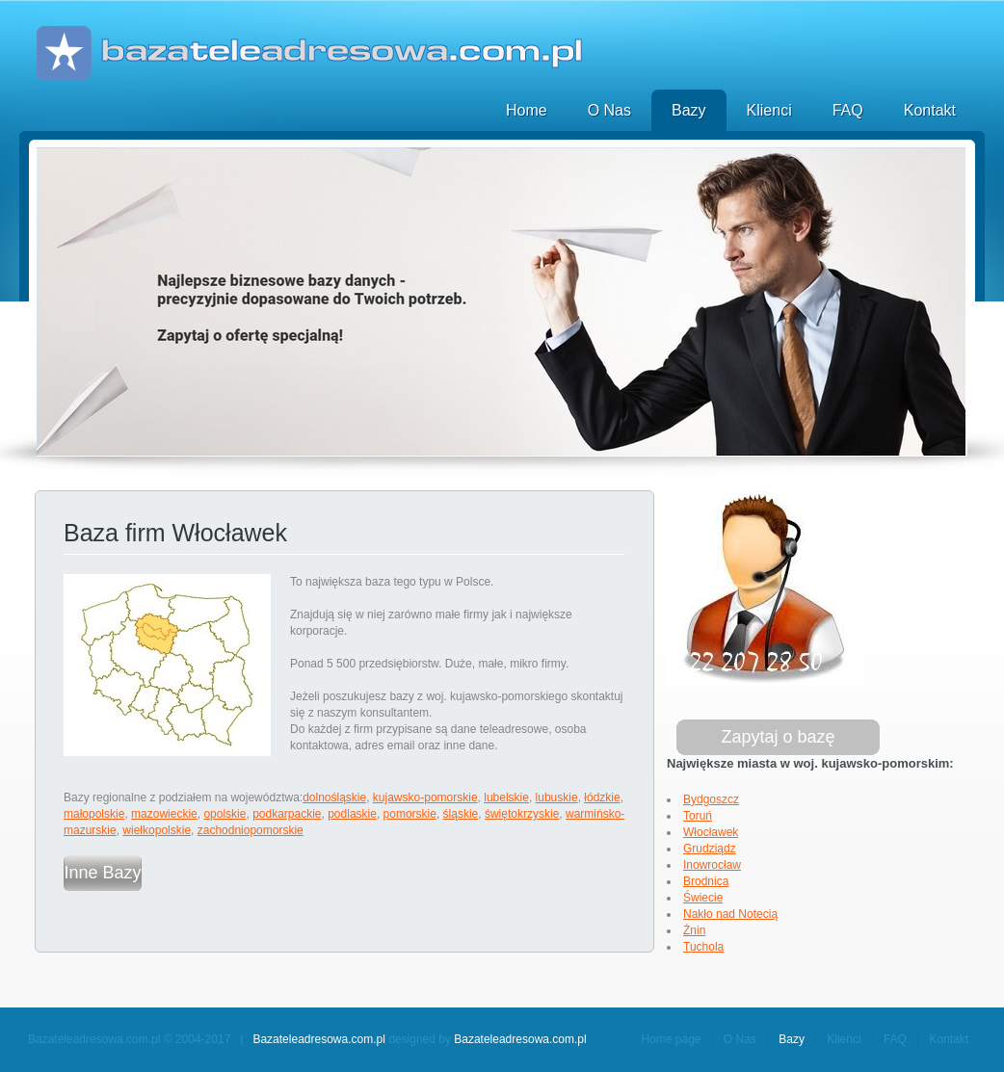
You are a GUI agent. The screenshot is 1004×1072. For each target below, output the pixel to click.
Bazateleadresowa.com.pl (318, 1039)
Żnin (694, 930)
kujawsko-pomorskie (425, 797)
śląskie (461, 814)
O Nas (609, 110)
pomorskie (409, 814)
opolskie (224, 814)
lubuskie (557, 797)
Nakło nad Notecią (730, 914)
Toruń (697, 816)
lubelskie (506, 797)
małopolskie (94, 814)
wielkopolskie (156, 830)
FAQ (847, 110)
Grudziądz (709, 848)
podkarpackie (286, 814)
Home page (670, 1039)
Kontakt (930, 110)
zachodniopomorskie (251, 830)
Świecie (703, 897)
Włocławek (710, 832)
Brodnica (705, 881)
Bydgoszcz (711, 799)
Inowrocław (712, 865)
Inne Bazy (102, 872)
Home (526, 110)
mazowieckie (164, 814)
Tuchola (703, 947)
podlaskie (352, 814)
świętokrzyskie (522, 814)
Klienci (769, 110)
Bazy (689, 110)
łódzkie (602, 797)
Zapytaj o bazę (777, 736)
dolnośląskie (334, 797)
